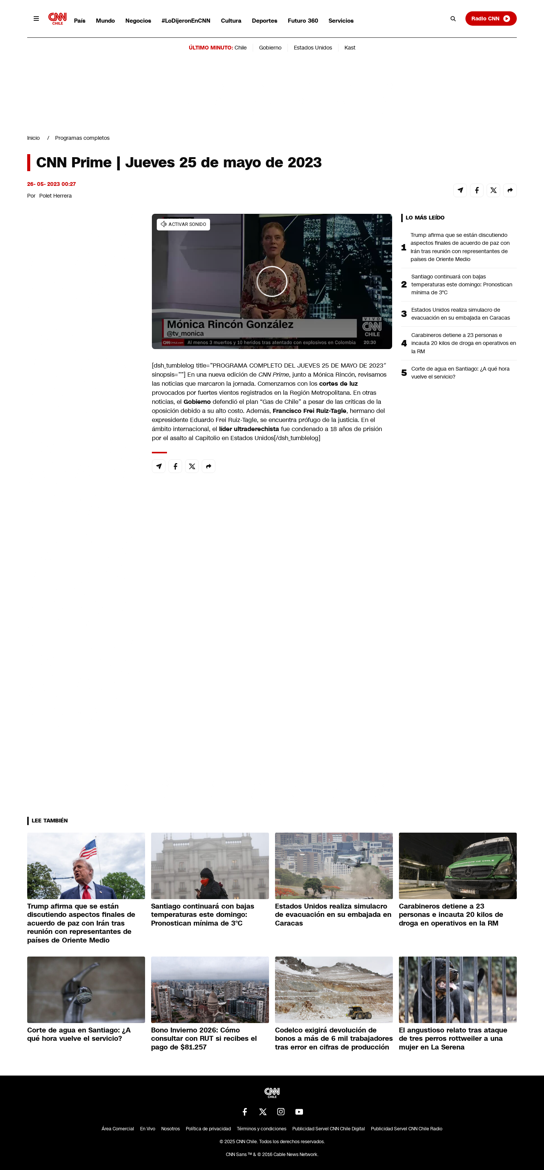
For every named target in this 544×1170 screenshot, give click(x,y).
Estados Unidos (313, 47)
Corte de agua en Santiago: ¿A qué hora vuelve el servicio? (460, 372)
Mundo (105, 21)
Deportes (264, 21)
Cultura (231, 21)
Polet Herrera (55, 195)
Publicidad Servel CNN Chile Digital (328, 1129)
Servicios (341, 21)
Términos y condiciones (261, 1129)
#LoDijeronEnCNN (186, 21)
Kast (350, 47)
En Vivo (147, 1129)
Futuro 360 (303, 21)
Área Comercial (118, 1129)
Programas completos (82, 138)
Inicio (33, 138)
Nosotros (170, 1129)
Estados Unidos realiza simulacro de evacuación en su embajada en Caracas (460, 313)
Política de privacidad (208, 1129)
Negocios (138, 21)
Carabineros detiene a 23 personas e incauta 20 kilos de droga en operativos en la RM (463, 343)
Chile (241, 47)
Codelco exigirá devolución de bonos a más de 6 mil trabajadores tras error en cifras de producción (334, 1038)
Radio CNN (491, 18)
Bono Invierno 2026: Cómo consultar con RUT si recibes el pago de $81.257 (204, 1038)
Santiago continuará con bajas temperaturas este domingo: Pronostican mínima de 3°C (461, 284)
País (79, 21)
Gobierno (270, 47)
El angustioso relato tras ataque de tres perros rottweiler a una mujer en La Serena (453, 1038)
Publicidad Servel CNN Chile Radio (406, 1129)
